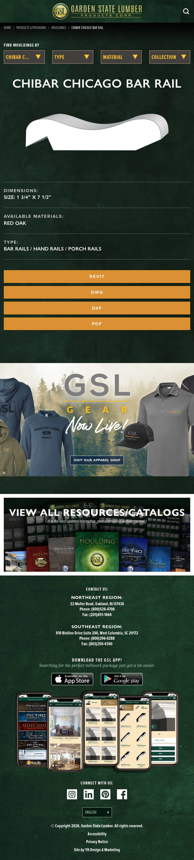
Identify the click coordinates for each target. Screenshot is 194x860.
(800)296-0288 (103, 638)
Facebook (122, 794)
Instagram (72, 794)
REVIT (97, 276)
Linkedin (89, 794)
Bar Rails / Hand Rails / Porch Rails (52, 249)
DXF (97, 308)
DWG (97, 292)
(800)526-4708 (103, 609)
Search (186, 11)
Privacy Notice (97, 841)
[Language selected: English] (97, 812)
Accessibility (97, 834)
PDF (97, 323)
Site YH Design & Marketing (97, 849)
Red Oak (15, 223)
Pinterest (105, 794)
